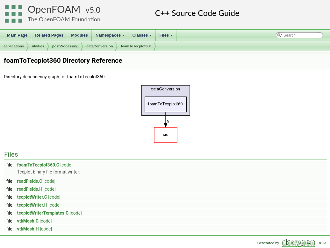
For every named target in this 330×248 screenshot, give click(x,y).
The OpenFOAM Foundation (64, 19)
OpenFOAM (54, 9)
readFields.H (30, 189)
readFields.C (29, 181)
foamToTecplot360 (136, 46)
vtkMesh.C (28, 220)
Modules (79, 35)
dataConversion (99, 46)
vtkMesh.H (28, 228)
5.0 (95, 9)
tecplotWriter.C (32, 197)
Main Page (17, 35)
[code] (66, 164)
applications (14, 46)
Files (167, 37)
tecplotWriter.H (32, 205)
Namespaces (111, 37)
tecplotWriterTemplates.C (43, 213)
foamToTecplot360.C (38, 164)
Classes (142, 37)
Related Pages (49, 35)
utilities (38, 46)
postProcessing (65, 46)
